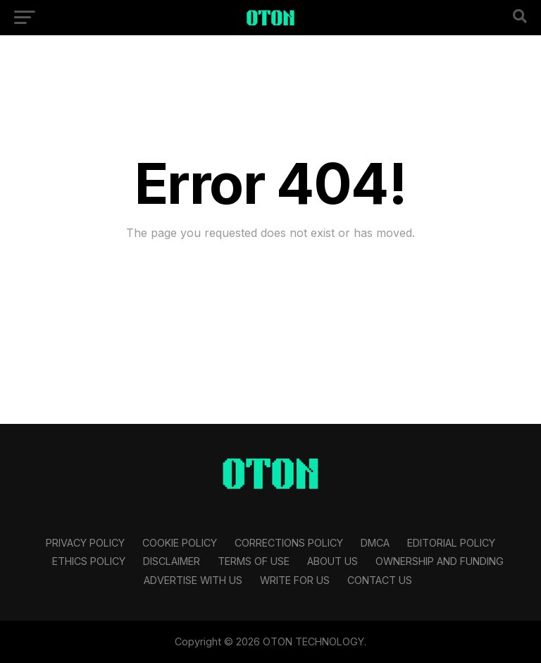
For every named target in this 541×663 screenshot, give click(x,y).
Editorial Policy (451, 543)
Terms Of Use (254, 561)
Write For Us (295, 580)
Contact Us (379, 580)
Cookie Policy (179, 543)
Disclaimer (171, 561)
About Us (332, 561)
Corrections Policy (289, 543)
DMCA (375, 543)
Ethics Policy (88, 561)
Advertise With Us (193, 580)
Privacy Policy (85, 543)
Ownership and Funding (439, 561)
